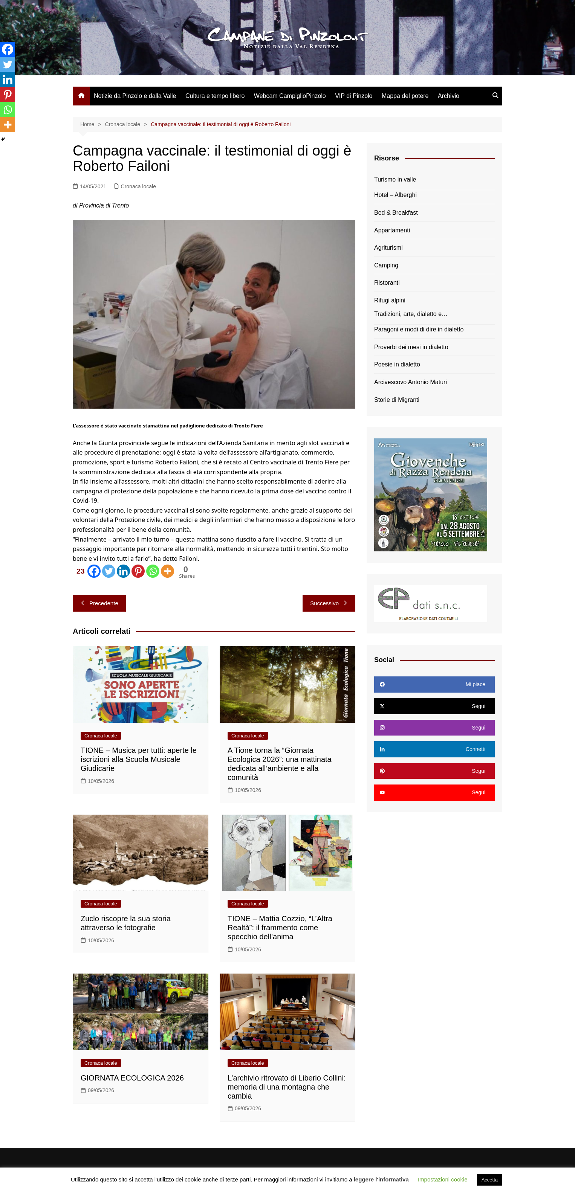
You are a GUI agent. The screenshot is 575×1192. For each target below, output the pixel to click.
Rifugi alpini (389, 300)
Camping (386, 265)
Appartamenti (392, 230)
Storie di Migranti (396, 400)
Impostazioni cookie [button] (443, 1179)
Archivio (448, 96)
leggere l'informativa (381, 1179)
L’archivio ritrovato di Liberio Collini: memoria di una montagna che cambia (287, 1087)
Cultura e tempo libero (215, 96)
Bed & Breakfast (396, 212)
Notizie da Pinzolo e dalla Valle (135, 96)
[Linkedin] (123, 571)
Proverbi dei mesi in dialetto (411, 347)
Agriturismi (388, 247)
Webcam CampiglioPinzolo (290, 96)
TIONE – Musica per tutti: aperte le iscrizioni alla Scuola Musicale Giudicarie (139, 759)
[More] (167, 571)
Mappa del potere (405, 96)
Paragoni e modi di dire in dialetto (418, 329)
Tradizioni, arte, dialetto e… (411, 314)
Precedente (99, 603)
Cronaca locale (138, 186)
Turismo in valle (395, 179)
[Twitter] (108, 571)
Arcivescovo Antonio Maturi (410, 382)
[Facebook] (87, 571)
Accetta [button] (490, 1180)
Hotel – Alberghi (395, 195)
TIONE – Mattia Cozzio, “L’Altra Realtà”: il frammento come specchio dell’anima (280, 927)
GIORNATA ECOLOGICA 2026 (132, 1078)
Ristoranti (387, 282)
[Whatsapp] (152, 571)
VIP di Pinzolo (353, 96)
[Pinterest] (138, 571)
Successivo (329, 603)
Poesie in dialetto (397, 364)
